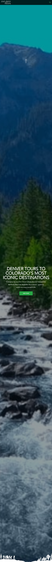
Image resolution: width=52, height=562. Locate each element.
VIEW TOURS (26, 293)
